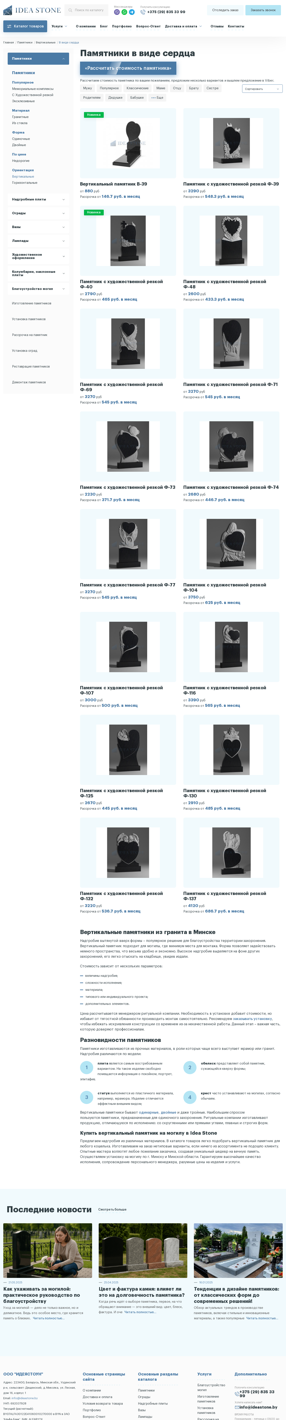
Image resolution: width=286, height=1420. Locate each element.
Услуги (57, 26)
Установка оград (25, 350)
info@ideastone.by (25, 1398)
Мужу (87, 88)
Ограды (144, 1397)
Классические (137, 88)
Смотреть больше (112, 1209)
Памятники (24, 42)
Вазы (142, 1410)
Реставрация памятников (31, 366)
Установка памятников (29, 319)
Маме (160, 88)
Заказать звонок (263, 10)
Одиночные (21, 139)
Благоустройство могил (32, 288)
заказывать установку (252, 1019)
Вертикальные (45, 42)
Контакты (236, 26)
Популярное (109, 88)
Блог (104, 26)
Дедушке (115, 97)
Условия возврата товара (103, 1403)
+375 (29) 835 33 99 (166, 12)
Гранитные (20, 117)
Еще (157, 97)
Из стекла (19, 123)
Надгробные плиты (153, 1403)
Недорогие (20, 161)
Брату (194, 88)
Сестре (212, 88)
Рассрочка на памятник (29, 335)
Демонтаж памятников (29, 382)
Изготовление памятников (31, 303)
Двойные (19, 145)
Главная (8, 42)
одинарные (149, 1112)
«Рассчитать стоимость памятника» (128, 68)
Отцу (177, 88)
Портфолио (122, 26)
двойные (168, 1112)
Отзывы (217, 26)
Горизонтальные (24, 182)
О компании (86, 26)
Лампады (145, 1416)
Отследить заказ (225, 10)
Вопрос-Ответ (148, 26)
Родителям (91, 97)
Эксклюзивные (23, 101)
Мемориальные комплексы (33, 89)
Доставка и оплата (181, 26)
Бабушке (137, 97)
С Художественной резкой (32, 95)
